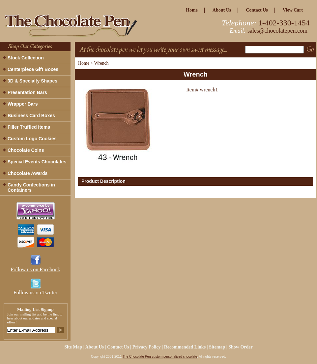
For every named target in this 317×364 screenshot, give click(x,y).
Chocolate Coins (26, 150)
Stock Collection (26, 57)
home (192, 10)
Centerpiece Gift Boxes (33, 69)
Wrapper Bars (23, 104)
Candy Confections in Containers (31, 187)
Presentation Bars (27, 92)
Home (83, 63)
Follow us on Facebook (35, 269)
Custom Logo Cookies (32, 138)
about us (222, 10)
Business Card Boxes (31, 115)
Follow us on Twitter (35, 292)
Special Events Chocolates (37, 161)
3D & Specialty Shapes (32, 80)
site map (73, 347)
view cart (293, 10)
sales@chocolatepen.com (277, 30)
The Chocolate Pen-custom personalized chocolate (160, 356)
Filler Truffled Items (29, 127)
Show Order (240, 347)
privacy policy (146, 347)
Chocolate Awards (27, 173)
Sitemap (217, 347)
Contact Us (257, 10)
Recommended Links (185, 347)
